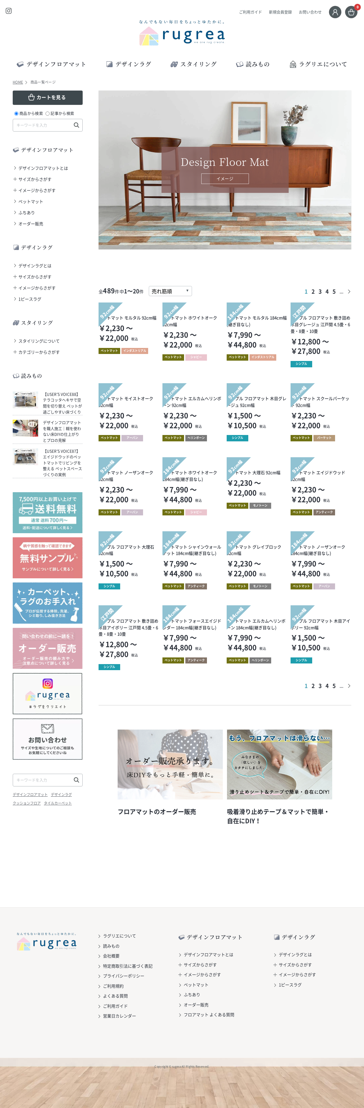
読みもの (111, 946)
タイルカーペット (58, 803)
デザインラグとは (35, 265)
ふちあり (26, 212)
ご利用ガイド (250, 12)
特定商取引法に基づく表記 (128, 966)
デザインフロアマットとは (43, 168)
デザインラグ (61, 794)
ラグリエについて (318, 64)
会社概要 (111, 956)
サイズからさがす (35, 179)
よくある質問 (115, 996)
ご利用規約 (113, 986)
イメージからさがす (37, 190)
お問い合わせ (310, 12)
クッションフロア (27, 803)
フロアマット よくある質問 (209, 1014)
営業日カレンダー (119, 1016)
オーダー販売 (30, 224)
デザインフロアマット (30, 794)
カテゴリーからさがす (39, 352)
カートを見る (51, 97)
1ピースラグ (29, 299)
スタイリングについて (39, 341)
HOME (18, 82)
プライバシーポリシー (123, 976)
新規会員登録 (280, 12)
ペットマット (30, 201)
